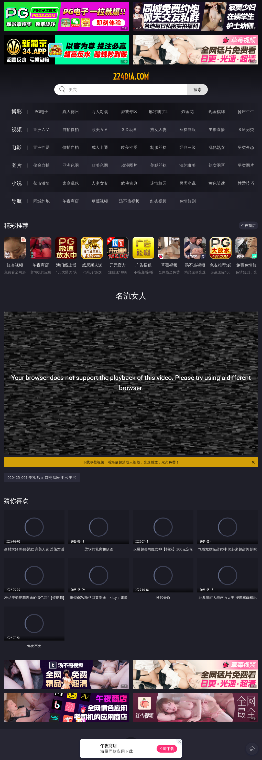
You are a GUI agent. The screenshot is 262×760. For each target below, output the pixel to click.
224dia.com (131, 76)
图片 (17, 165)
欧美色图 (100, 165)
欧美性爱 (129, 147)
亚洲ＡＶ (41, 129)
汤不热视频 (129, 201)
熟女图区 (217, 165)
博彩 (17, 111)
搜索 (197, 89)
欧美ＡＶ (100, 129)
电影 (17, 147)
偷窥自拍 (41, 165)
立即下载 (167, 748)
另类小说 (187, 183)
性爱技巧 (246, 183)
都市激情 (41, 183)
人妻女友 (100, 183)
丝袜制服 (187, 129)
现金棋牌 (217, 111)
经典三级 (187, 147)
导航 (17, 200)
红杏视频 (158, 201)
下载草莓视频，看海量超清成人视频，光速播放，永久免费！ (169, 462)
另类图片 (246, 165)
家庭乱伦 (70, 183)
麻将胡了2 (158, 111)
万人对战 (100, 111)
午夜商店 (70, 201)
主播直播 (217, 129)
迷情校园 (158, 183)
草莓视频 (100, 201)
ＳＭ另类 (246, 129)
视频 (17, 129)
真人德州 (70, 111)
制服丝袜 (158, 147)
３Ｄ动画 (129, 129)
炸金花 (187, 111)
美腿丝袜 (158, 165)
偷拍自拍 (70, 147)
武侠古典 (129, 183)
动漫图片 (129, 165)
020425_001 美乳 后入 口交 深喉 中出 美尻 (41, 477)
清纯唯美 (187, 165)
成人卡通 (100, 147)
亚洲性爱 (41, 147)
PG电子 (41, 111)
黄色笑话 (217, 183)
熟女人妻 (158, 129)
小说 (17, 183)
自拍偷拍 (70, 129)
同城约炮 (41, 201)
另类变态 (246, 147)
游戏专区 (129, 111)
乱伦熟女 (217, 147)
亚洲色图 (70, 165)
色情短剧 (187, 201)
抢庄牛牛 (246, 111)
